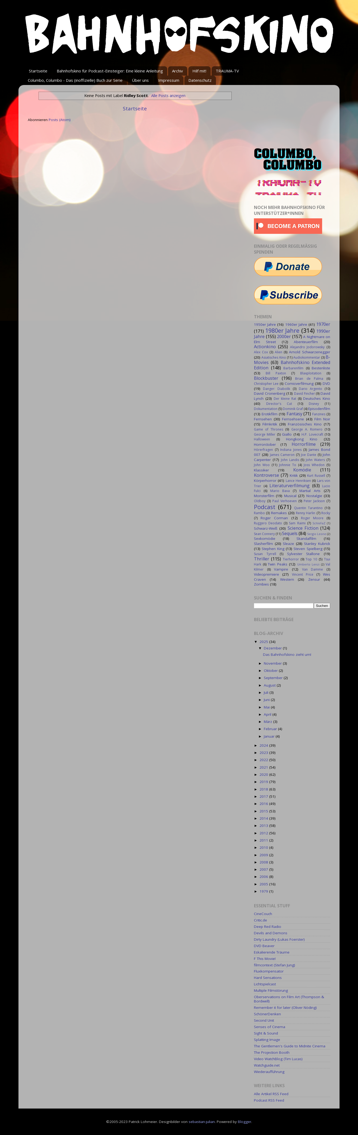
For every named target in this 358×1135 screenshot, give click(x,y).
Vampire (281, 569)
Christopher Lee (266, 383)
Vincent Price (302, 574)
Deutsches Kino (316, 398)
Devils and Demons (270, 933)
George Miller (264, 434)
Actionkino (265, 347)
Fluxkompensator (269, 971)
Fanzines (318, 414)
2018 (264, 789)
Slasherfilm (263, 543)
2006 (264, 876)
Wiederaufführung (269, 1071)
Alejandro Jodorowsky (307, 347)
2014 (264, 818)
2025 (264, 641)
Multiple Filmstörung (271, 990)
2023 (264, 752)
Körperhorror (265, 480)
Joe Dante (308, 454)
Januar (270, 736)
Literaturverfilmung (289, 486)
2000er (284, 336)
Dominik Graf (293, 408)
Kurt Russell (316, 475)
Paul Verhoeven (284, 501)
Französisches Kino (305, 424)
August (270, 685)
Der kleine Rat (285, 398)
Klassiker (261, 470)
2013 (264, 825)
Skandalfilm (306, 538)
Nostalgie (314, 495)
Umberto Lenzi (308, 564)
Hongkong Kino (302, 439)
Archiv (177, 70)
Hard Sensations (268, 977)
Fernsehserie (293, 419)
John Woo (262, 465)
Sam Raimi (297, 523)
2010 (264, 847)
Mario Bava (280, 491)
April (268, 714)
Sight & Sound (266, 1033)
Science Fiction (303, 528)
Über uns (140, 80)
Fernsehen (263, 419)
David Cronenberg (269, 393)
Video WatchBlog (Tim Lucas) (278, 1058)
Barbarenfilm (293, 368)
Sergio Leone (316, 534)
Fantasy (294, 414)
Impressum (168, 80)
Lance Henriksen (298, 480)
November (273, 663)
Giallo (287, 434)
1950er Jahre (265, 324)
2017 (264, 796)
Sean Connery (264, 534)
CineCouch (263, 913)
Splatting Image (267, 1039)
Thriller (261, 559)
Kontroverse (266, 475)
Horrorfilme (304, 444)
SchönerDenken (267, 1014)
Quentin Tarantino (308, 508)
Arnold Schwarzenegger (309, 352)
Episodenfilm (319, 408)
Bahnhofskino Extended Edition (292, 365)
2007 (264, 869)
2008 (264, 862)
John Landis (290, 460)
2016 (264, 803)
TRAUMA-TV (227, 70)
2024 (264, 745)
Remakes (279, 512)
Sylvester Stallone (303, 553)
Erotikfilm (269, 414)
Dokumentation (265, 408)
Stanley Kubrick (317, 543)
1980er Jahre (282, 330)
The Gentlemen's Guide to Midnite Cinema (289, 1046)
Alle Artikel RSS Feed (271, 1093)
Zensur (314, 579)
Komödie (302, 470)
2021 (264, 767)
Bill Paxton (276, 373)
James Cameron (282, 454)
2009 (264, 855)
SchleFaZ (319, 523)
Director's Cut (279, 403)
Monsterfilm (264, 495)
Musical (290, 495)
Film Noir (322, 419)
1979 (264, 891)
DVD (326, 383)
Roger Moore (312, 518)
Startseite (38, 70)
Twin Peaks (277, 564)
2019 (264, 781)
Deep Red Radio (267, 926)
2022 (264, 759)
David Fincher (304, 393)
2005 (264, 884)
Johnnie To (287, 465)
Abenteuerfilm (306, 341)
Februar (271, 728)
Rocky (325, 513)
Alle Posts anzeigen (168, 95)
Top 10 (311, 559)
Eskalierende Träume (272, 952)
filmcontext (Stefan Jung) (274, 965)
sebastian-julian (202, 1121)
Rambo (259, 513)
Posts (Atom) (60, 119)
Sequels (290, 533)
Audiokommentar (306, 357)
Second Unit (264, 1020)
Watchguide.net (267, 1065)
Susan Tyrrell (265, 554)
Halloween (262, 439)
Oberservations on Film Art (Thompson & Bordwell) (289, 999)
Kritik (294, 475)
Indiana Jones (291, 449)
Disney (314, 403)
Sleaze (288, 543)
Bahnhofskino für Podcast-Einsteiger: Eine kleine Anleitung (110, 70)
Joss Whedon (314, 465)
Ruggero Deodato (268, 523)
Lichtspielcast (265, 984)
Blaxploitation (310, 373)
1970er (323, 324)
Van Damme (312, 569)
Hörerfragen (263, 449)
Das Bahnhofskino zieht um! (287, 654)
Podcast (264, 507)
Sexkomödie (264, 538)
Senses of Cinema (269, 1026)
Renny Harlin (305, 513)
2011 (264, 840)
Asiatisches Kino (273, 357)
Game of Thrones (268, 429)
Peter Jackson (314, 501)
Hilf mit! (199, 70)
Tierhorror (291, 559)
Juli (266, 692)
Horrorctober (265, 444)
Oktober (271, 670)
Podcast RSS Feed (269, 1100)
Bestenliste (321, 368)
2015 (264, 811)
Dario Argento (310, 388)
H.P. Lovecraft (312, 434)
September (274, 677)
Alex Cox (261, 352)
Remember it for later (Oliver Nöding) (285, 1007)
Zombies (261, 584)
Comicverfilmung (299, 383)
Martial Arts (310, 490)
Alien (278, 352)
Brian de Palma (309, 378)
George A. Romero (306, 429)
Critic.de (260, 920)
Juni (267, 699)
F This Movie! (265, 958)
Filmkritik (269, 424)
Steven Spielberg (308, 548)
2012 (264, 833)
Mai (267, 707)
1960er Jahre (296, 324)
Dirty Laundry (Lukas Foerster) (279, 939)
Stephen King (273, 548)
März (268, 721)
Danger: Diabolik (276, 388)
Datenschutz (200, 80)
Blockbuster (266, 378)
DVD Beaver (264, 945)
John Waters (315, 460)
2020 (264, 774)
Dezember (273, 648)
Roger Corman (274, 518)
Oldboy (259, 501)
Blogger (244, 1121)
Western (287, 579)
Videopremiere (266, 574)
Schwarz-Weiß (265, 528)
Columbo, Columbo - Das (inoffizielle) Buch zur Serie (75, 80)
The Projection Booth (272, 1052)
